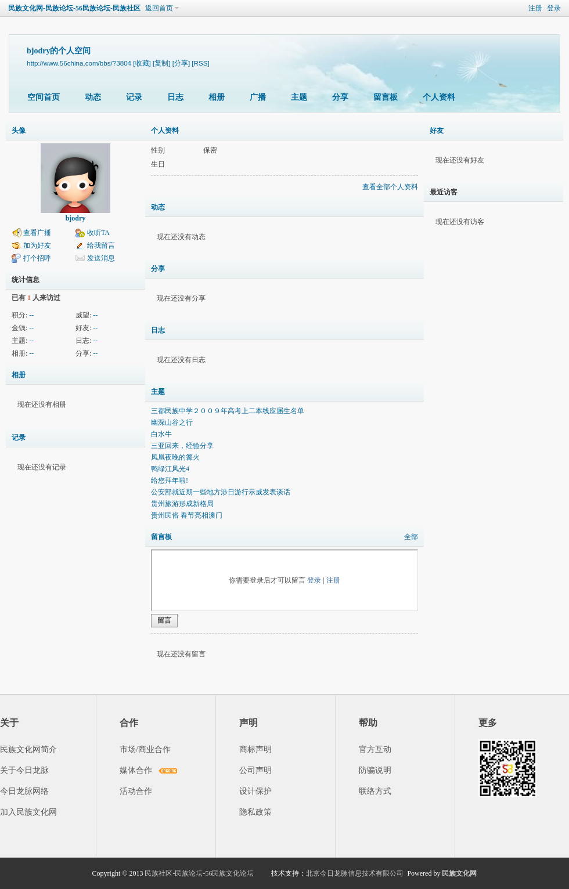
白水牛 (161, 434)
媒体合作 (136, 770)
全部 (411, 537)
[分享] (181, 63)
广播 (258, 97)
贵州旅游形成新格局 (182, 504)
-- (31, 315)
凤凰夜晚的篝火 (175, 457)
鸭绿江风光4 (170, 469)
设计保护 (255, 791)
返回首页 (159, 8)
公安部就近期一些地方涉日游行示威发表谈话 (220, 492)
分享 (340, 97)
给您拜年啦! (169, 480)
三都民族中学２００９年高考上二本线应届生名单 (227, 411)
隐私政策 (255, 812)
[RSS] (200, 63)
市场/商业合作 (145, 749)
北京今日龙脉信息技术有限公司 (355, 873)
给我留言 (101, 245)
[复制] (161, 63)
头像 (19, 131)
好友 (437, 131)
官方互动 (375, 749)
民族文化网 (459, 873)
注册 (535, 8)
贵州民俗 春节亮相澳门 (186, 515)
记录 (134, 97)
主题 (299, 97)
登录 (554, 8)
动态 (93, 97)
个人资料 (439, 97)
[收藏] (141, 63)
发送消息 (101, 258)
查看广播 (37, 233)
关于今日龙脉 (24, 770)
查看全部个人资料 (390, 187)
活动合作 (136, 791)
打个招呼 (37, 258)
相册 (216, 97)
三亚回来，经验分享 (182, 446)
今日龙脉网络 (24, 791)
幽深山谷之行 (172, 422)
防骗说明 (375, 770)
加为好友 (37, 245)
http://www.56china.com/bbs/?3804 (79, 63)
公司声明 (255, 770)
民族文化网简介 (28, 749)
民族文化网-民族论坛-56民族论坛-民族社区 (74, 8)
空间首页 (43, 97)
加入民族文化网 (28, 812)
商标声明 (255, 749)
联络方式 (375, 791)
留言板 (385, 97)
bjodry (76, 218)
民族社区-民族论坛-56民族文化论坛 (199, 873)
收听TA (98, 233)
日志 (175, 97)
